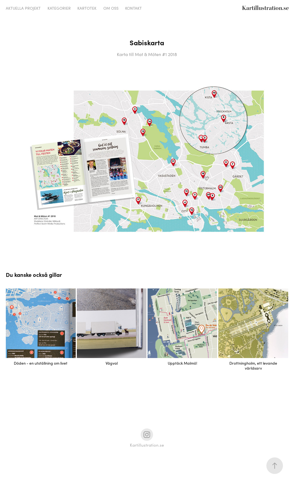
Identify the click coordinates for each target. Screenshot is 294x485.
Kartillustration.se (265, 8)
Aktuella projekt (23, 8)
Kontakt (133, 8)
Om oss (111, 8)
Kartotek (86, 8)
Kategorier (59, 8)
